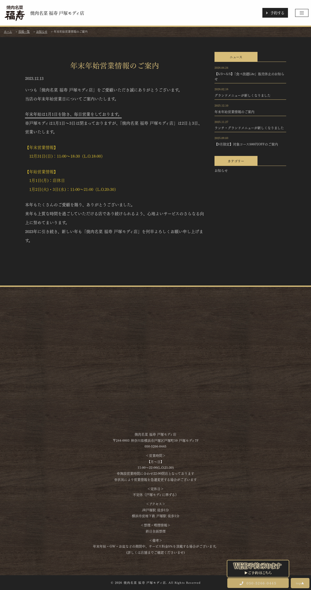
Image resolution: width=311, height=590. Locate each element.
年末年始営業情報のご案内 (234, 111)
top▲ (300, 583)
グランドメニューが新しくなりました (243, 95)
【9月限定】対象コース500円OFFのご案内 (246, 143)
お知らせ (221, 170)
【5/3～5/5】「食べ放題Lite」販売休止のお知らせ (249, 76)
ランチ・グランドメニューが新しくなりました (249, 127)
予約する (275, 12)
